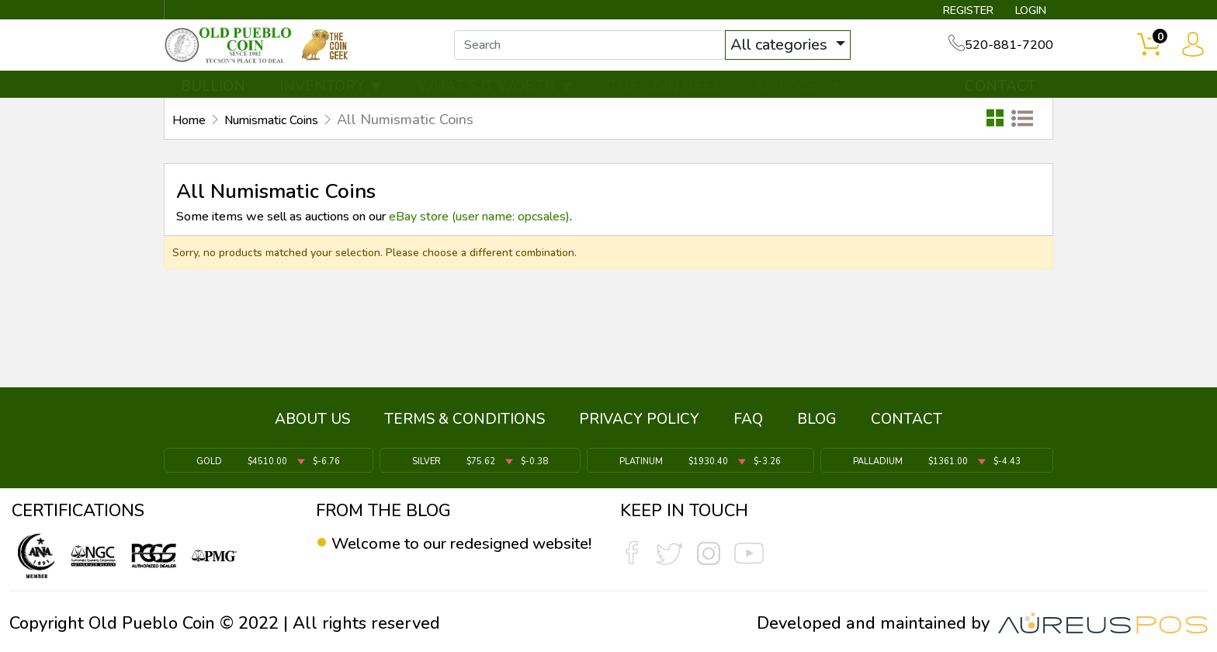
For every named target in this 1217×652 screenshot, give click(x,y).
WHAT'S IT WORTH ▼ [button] (496, 98)
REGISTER (953, 12)
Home (191, 132)
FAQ (748, 424)
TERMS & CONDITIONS (464, 424)
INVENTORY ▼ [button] (331, 98)
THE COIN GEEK (665, 98)
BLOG (817, 424)
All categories (798, 52)
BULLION (213, 98)
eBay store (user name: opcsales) (479, 229)
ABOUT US (312, 424)
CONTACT (1000, 98)
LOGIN (1023, 12)
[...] (608, 53)
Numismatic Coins (285, 132)
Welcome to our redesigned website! (440, 554)
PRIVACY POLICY (639, 424)
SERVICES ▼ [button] (800, 98)
